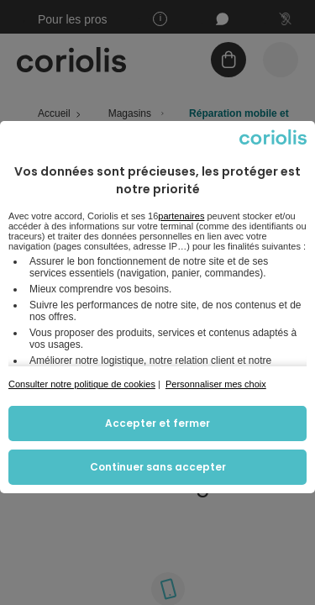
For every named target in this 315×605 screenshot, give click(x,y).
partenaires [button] (181, 216)
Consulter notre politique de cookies (81, 384)
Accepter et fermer (157, 423)
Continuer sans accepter (158, 467)
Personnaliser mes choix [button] (215, 384)
